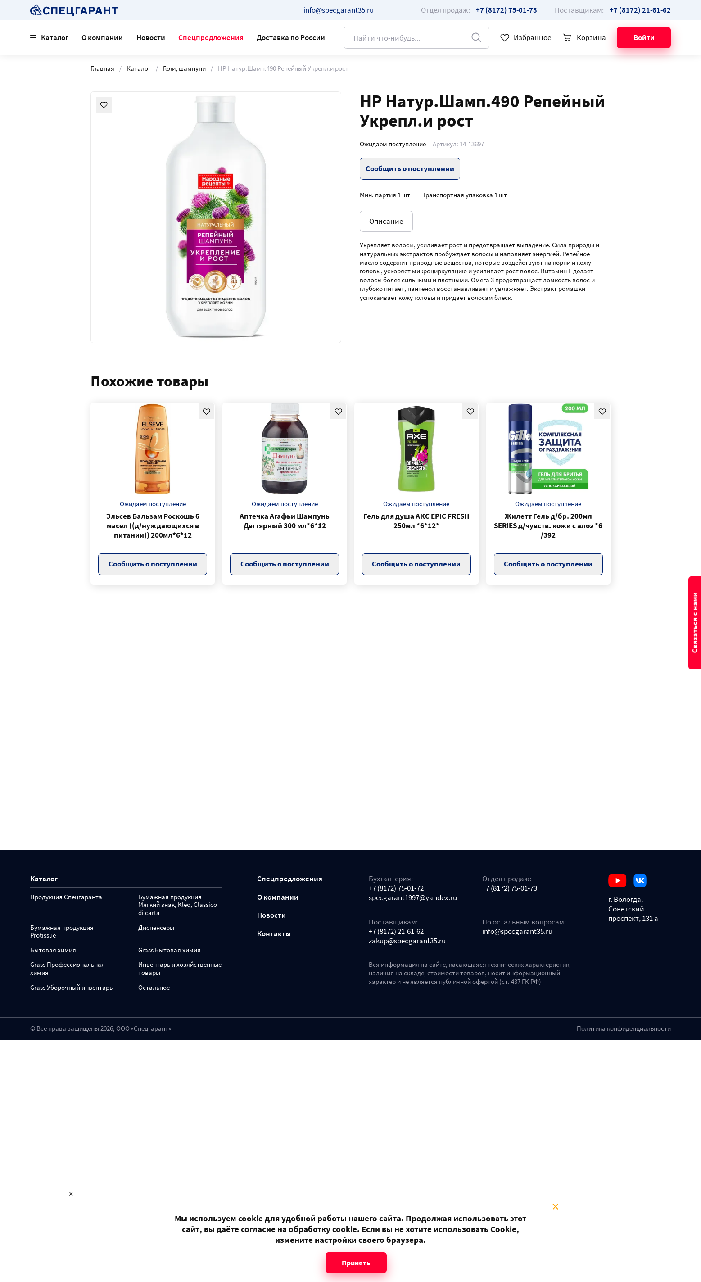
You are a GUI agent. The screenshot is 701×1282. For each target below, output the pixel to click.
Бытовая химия (53, 950)
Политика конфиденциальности (624, 1028)
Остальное (154, 988)
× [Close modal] (555, 1206)
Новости (150, 37)
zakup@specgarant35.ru (407, 941)
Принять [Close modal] (356, 1262)
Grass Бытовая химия (169, 950)
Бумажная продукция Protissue (62, 932)
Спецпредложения (211, 37)
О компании (102, 37)
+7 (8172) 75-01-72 (396, 888)
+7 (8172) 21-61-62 (396, 931)
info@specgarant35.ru (338, 10)
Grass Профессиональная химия (67, 969)
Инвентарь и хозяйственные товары (180, 969)
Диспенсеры (156, 928)
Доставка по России (291, 37)
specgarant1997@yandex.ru (413, 897)
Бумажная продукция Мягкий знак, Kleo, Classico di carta (177, 905)
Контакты (274, 933)
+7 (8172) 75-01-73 (509, 888)
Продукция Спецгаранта (66, 897)
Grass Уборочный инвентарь (71, 988)
